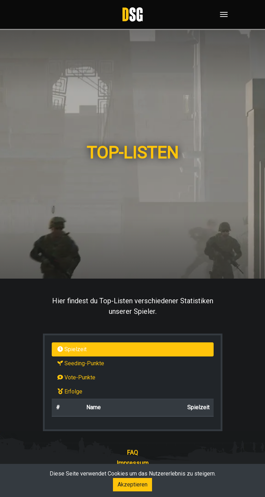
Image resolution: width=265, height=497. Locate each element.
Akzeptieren (132, 484)
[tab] (133, 349)
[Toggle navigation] (222, 14)
